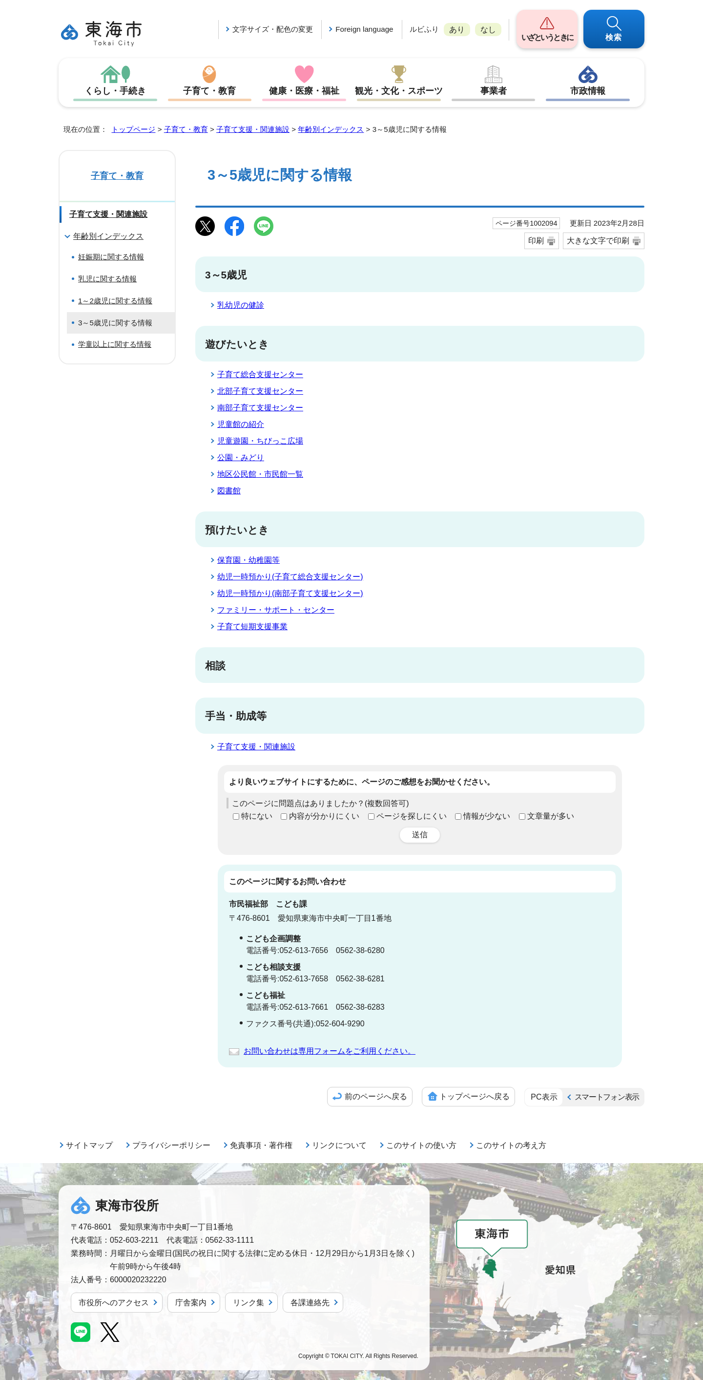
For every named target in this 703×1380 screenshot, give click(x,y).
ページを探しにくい (411, 816)
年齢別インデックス (331, 129)
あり (457, 29)
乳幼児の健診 (240, 305)
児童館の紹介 (240, 424)
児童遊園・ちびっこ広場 (260, 441)
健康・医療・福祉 (304, 91)
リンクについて (339, 1145)
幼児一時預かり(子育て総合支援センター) (290, 577)
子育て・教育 (209, 91)
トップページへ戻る (474, 1096)
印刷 (536, 240)
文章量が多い (550, 816)
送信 (420, 834)
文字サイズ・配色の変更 (272, 29)
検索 (614, 37)
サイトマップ (89, 1145)
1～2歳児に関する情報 (115, 301)
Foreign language (364, 29)
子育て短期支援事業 (252, 626)
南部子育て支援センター (260, 407)
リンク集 (248, 1302)
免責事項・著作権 (261, 1145)
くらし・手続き (115, 91)
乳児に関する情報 (107, 279)
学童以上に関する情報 (114, 344)
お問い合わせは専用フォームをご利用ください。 (329, 1051)
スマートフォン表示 (607, 1097)
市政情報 (587, 91)
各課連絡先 (310, 1302)
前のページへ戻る (376, 1096)
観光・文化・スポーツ (399, 91)
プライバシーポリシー (171, 1145)
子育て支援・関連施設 (252, 129)
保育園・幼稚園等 (248, 560)
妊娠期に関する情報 (111, 257)
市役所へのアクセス (114, 1302)
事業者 (493, 91)
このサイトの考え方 (511, 1145)
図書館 (229, 491)
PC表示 (544, 1097)
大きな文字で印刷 (598, 240)
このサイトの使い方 (421, 1145)
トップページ (133, 129)
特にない (256, 816)
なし (488, 29)
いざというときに (547, 37)
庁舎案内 (191, 1302)
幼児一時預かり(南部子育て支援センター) (290, 593)
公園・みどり (240, 457)
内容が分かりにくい (324, 816)
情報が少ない (486, 816)
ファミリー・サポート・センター (275, 610)
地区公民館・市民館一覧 (260, 474)
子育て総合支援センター (260, 374)
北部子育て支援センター (260, 391)
